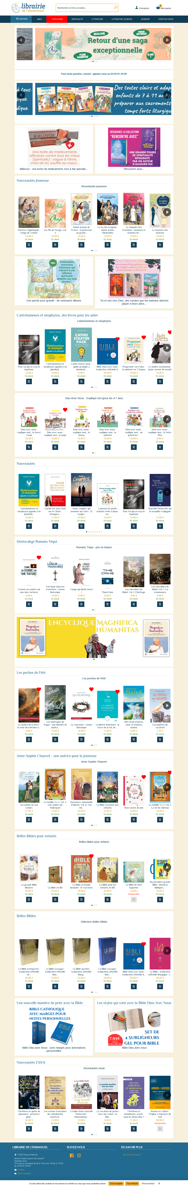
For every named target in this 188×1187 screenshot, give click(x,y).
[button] (20, 47)
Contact (19, 1169)
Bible (39, 19)
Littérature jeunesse (122, 19)
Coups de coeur (165, 19)
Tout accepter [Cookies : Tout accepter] (116, 1183)
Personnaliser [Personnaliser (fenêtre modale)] (148, 1183)
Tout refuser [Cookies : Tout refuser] (132, 1183)
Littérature (97, 19)
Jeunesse (145, 19)
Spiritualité (77, 19)
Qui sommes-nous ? (132, 1154)
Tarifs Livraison (22, 1173)
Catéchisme (57, 19)
